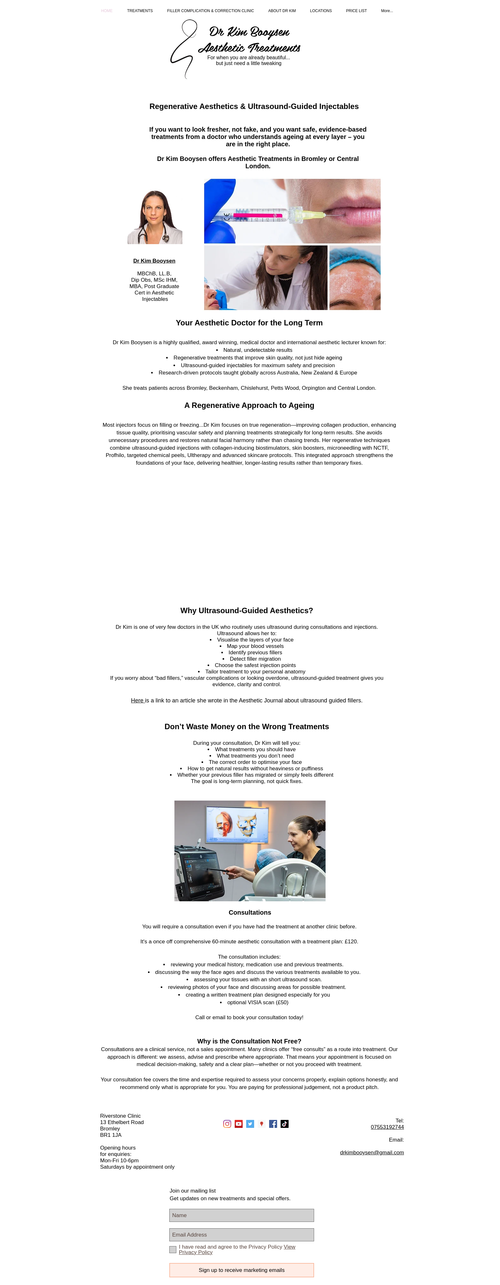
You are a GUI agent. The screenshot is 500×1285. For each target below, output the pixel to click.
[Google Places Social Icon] (262, 1124)
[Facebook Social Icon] (273, 1124)
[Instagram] (227, 1124)
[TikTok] (285, 1124)
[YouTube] (239, 1124)
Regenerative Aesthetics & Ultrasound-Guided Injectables (254, 106)
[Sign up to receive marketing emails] (241, 1270)
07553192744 (387, 1127)
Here (138, 700)
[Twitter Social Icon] (250, 1124)
